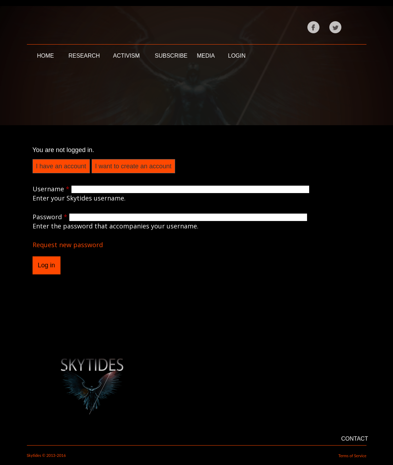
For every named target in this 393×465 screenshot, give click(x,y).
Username (51, 189)
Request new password (68, 244)
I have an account (61, 166)
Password (50, 217)
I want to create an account (133, 166)
